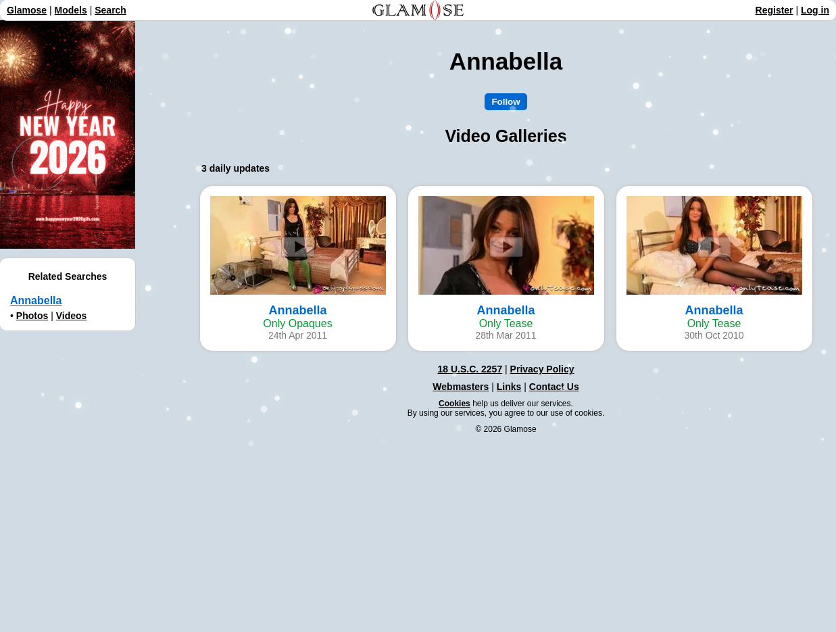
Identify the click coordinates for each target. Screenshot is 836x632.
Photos (32, 315)
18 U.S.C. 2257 (469, 369)
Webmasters (461, 386)
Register (774, 10)
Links (509, 386)
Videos (71, 315)
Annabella (36, 300)
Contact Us (554, 386)
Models (71, 10)
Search (110, 10)
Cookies (454, 403)
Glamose (27, 10)
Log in (815, 10)
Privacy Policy (542, 369)
